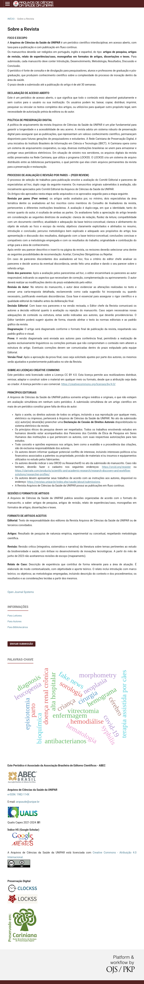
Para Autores (15, 621)
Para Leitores (15, 615)
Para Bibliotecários (18, 627)
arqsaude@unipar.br (27, 801)
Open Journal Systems (21, 592)
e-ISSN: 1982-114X (18, 794)
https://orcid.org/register (116, 466)
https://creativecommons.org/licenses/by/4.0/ (88, 384)
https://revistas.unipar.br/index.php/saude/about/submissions (63, 481)
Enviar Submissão (21, 643)
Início (11, 18)
